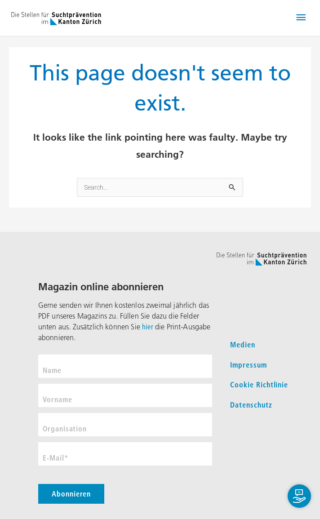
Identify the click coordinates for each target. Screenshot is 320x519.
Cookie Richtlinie (259, 384)
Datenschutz (251, 404)
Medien (242, 344)
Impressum (248, 364)
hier (147, 326)
